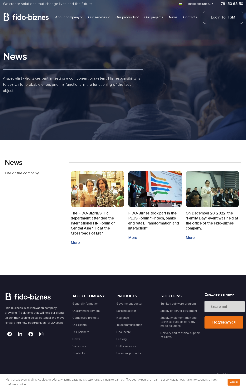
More (75, 242)
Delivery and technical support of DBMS (180, 335)
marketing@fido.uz (200, 4)
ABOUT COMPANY (88, 296)
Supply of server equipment (178, 311)
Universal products (128, 353)
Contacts (78, 353)
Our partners (80, 332)
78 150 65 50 (232, 4)
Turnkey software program (178, 304)
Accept (234, 382)
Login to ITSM (223, 17)
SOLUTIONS (170, 296)
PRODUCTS (126, 296)
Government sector (129, 304)
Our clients (79, 325)
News (76, 339)
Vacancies (79, 346)
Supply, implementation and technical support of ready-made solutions (178, 322)
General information (85, 304)
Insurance (122, 318)
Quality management (86, 311)
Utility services (126, 346)
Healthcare (123, 332)
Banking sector (126, 311)
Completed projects (85, 318)
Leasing (121, 339)
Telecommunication (129, 325)
